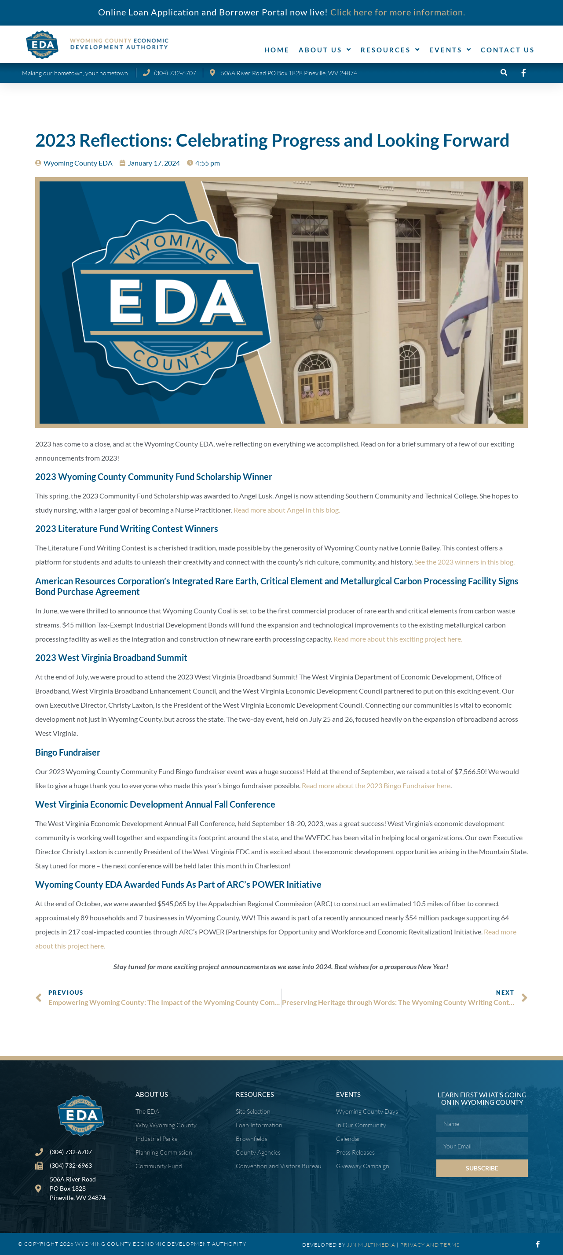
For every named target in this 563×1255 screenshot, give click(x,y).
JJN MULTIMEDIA (371, 1244)
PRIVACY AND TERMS (430, 1244)
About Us (325, 49)
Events (450, 49)
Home (277, 50)
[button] (504, 73)
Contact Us (508, 50)
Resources (390, 49)
